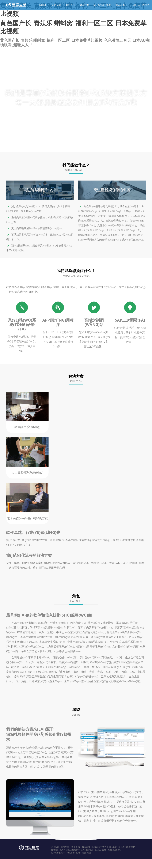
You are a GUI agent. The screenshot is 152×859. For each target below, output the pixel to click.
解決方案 (84, 5)
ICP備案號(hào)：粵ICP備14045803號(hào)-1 (71, 851)
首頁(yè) (43, 5)
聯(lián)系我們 (141, 5)
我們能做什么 (35, 147)
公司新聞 (56, 5)
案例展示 (70, 5)
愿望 (124, 147)
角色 (109, 147)
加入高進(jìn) (122, 5)
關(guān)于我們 (102, 5)
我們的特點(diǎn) (65, 147)
